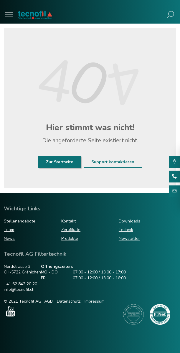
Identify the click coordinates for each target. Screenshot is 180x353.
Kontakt (68, 221)
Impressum (95, 301)
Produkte (69, 238)
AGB (48, 301)
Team (9, 229)
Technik (126, 229)
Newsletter (129, 238)
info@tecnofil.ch (19, 289)
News (9, 238)
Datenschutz (68, 301)
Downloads (129, 221)
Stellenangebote (19, 221)
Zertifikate (70, 229)
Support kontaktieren (112, 162)
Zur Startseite (59, 162)
